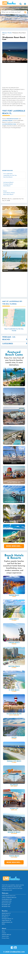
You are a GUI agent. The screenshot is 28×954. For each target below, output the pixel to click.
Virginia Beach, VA (6, 920)
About (3, 931)
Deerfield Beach (7, 177)
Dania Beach (6, 186)
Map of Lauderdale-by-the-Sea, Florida (14, 329)
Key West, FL (5, 917)
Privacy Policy (5, 938)
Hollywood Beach (8, 182)
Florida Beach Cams (7, 899)
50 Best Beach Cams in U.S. (9, 895)
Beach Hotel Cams (6, 903)
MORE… (4, 924)
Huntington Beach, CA (7, 918)
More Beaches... (14, 862)
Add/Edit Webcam (6, 934)
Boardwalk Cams (6, 904)
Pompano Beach (8, 184)
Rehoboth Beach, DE (7, 922)
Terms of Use (5, 936)
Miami (5, 191)
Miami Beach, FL (6, 915)
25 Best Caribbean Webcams (9, 897)
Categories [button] (7, 344)
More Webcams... (14, 546)
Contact (4, 933)
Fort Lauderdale (8, 173)
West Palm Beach (8, 194)
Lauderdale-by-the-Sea (10, 175)
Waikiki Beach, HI (6, 913)
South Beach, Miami (9, 193)
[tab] (14, 338)
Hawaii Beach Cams (7, 901)
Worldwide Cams (6, 906)
